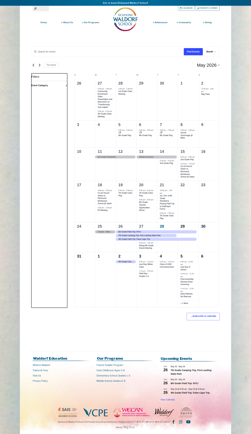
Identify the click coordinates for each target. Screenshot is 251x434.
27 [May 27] (141, 226)
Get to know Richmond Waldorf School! (125, 3)
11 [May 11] (100, 151)
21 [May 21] (162, 185)
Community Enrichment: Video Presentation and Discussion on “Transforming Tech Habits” (105, 99)
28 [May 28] (162, 226)
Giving (207, 22)
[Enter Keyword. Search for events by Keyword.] (104, 52)
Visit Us (37, 375)
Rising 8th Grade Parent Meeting (146, 246)
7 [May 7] (161, 124)
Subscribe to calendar (204, 316)
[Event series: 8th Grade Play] (120, 133)
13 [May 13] (141, 151)
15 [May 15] (182, 151)
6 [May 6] (140, 124)
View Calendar (167, 399)
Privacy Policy (40, 380)
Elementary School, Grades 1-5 (113, 375)
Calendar (186, 8)
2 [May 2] (202, 83)
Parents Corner (207, 8)
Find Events (192, 51)
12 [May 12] (120, 151)
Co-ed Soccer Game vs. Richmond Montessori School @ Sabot (187, 171)
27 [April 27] (100, 83)
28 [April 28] (120, 83)
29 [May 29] (182, 226)
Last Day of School (185, 268)
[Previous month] (33, 65)
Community (184, 22)
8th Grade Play (124, 135)
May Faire (205, 94)
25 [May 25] (100, 226)
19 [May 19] (120, 185)
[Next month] (39, 65)
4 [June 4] (161, 256)
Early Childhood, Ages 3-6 (111, 370)
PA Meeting (102, 210)
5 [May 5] (119, 124)
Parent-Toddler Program (110, 365)
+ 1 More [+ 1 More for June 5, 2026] (184, 303)
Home (43, 22)
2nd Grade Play (166, 163)
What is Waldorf (41, 365)
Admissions (160, 22)
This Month (51, 65)
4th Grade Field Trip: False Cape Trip (190, 392)
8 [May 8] (181, 124)
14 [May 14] (162, 151)
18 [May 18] (100, 185)
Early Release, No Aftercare (186, 295)
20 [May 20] (141, 185)
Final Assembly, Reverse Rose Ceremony (187, 281)
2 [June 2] (119, 256)
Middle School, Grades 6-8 (111, 380)
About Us (67, 22)
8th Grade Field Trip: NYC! (184, 383)
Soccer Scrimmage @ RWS (186, 135)
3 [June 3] (140, 256)
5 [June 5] (181, 256)
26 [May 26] (120, 226)
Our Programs (90, 22)
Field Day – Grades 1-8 (144, 274)
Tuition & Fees (40, 370)
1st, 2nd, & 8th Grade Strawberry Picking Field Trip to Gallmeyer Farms (167, 202)
